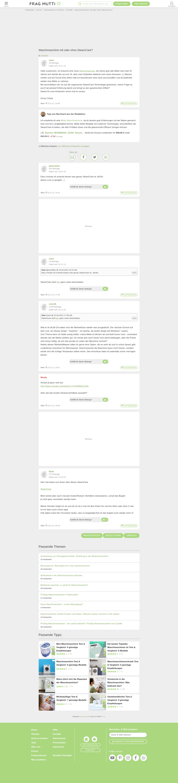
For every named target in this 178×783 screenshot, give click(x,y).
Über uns (36, 747)
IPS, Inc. (103, 716)
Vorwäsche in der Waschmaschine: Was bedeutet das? (118, 682)
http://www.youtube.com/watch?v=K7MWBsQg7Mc (65, 386)
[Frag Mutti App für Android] (94, 739)
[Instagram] (128, 758)
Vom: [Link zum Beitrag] (43, 103)
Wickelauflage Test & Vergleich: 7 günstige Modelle (71, 698)
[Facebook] (83, 157)
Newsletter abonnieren (128, 741)
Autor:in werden (39, 738)
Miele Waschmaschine (71, 120)
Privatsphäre (59, 742)
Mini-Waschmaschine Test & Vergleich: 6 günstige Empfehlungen (70, 647)
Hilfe (55, 730)
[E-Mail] (72, 157)
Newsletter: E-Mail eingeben (123, 729)
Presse (34, 751)
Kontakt (57, 734)
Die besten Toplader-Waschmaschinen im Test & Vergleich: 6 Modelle (121, 647)
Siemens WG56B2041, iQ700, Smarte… (64, 133)
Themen (35, 734)
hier (58, 282)
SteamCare (46, 489)
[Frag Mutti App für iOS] (86, 739)
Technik (44, 56)
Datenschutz (59, 738)
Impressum (58, 747)
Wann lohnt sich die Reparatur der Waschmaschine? (71, 681)
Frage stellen (122, 4)
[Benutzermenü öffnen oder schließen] (171, 4)
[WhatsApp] (106, 157)
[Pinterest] (120, 758)
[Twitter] (94, 157)
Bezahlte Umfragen (62, 755)
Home (34, 730)
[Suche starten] (80, 4)
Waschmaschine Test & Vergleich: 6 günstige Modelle (71, 663)
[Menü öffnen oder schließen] (6, 4)
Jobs (33, 742)
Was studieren (38, 759)
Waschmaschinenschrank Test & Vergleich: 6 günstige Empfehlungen (122, 664)
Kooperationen (38, 755)
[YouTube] (112, 758)
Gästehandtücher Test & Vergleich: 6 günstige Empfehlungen (119, 700)
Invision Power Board (85, 716)
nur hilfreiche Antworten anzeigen (74, 146)
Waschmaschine (87, 71)
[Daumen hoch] (105, 187)
